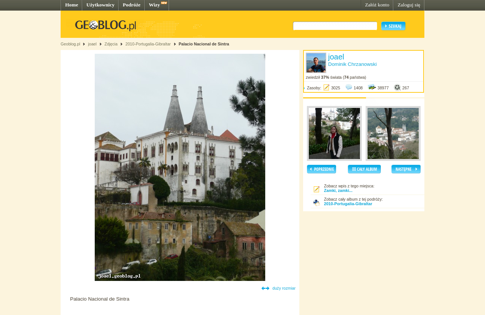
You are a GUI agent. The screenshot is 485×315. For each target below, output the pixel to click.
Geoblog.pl (70, 44)
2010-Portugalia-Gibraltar (148, 44)
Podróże (132, 5)
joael (92, 44)
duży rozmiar (284, 288)
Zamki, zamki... (338, 190)
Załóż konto (377, 5)
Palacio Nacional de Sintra (203, 44)
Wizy (154, 5)
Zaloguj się (408, 5)
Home (71, 5)
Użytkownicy (100, 5)
